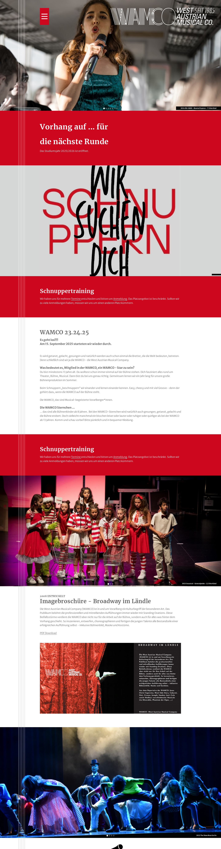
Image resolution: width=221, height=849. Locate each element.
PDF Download (48, 633)
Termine (76, 298)
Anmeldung (120, 298)
